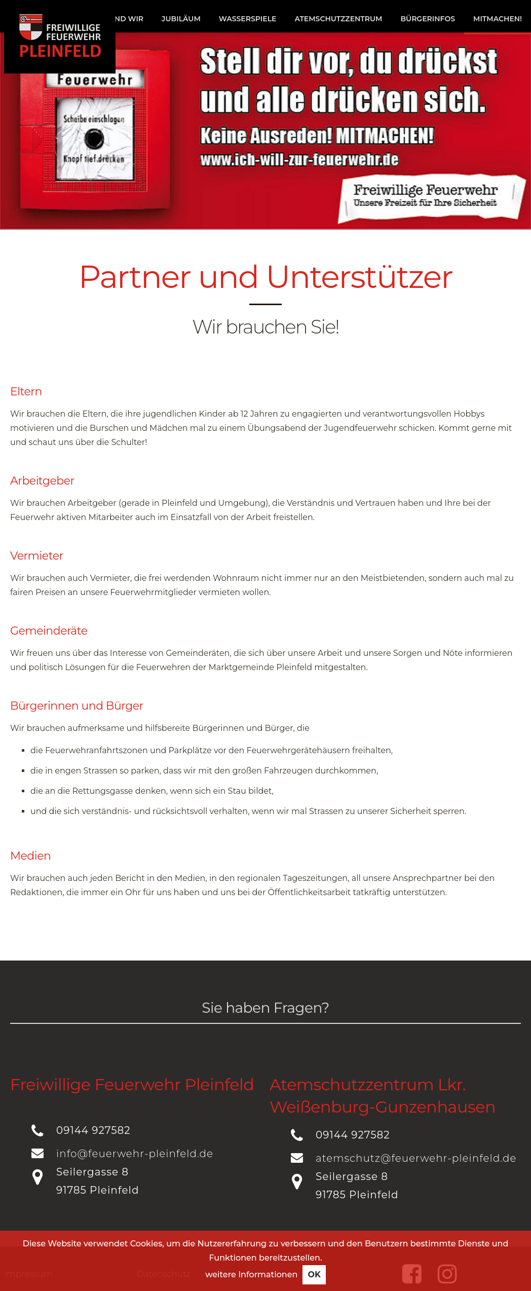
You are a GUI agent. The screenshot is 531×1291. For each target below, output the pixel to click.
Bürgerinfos (427, 18)
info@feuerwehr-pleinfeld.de (134, 1154)
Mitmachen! (497, 18)
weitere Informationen (251, 1281)
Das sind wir (116, 18)
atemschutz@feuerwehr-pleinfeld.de (416, 1158)
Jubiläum (181, 18)
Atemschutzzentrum (338, 18)
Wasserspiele (248, 18)
